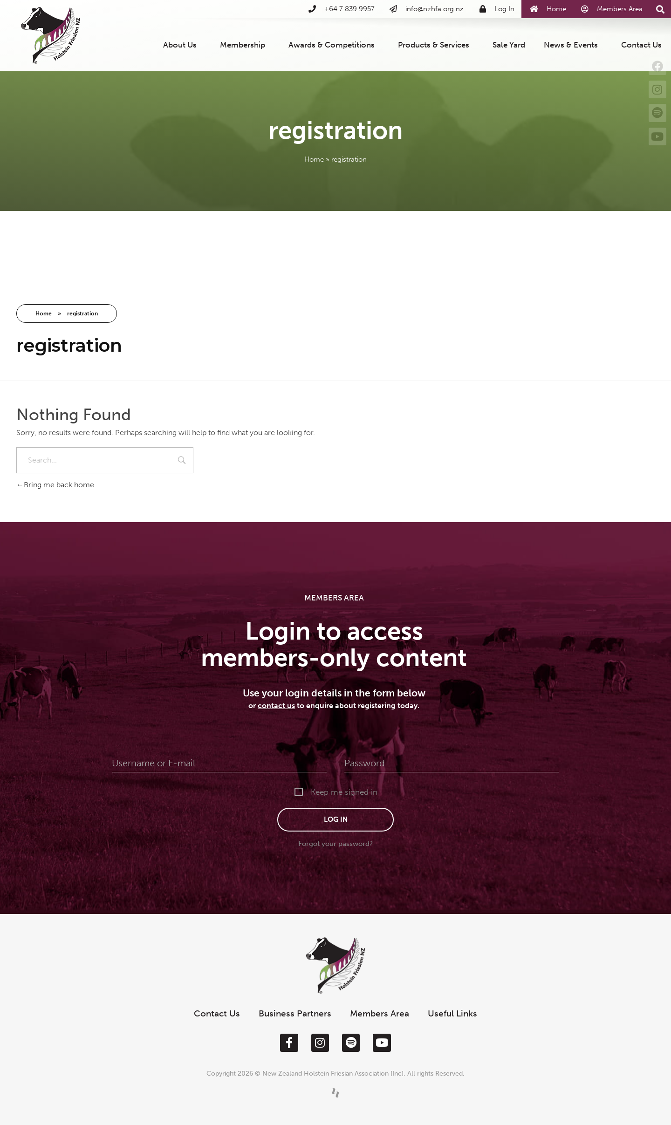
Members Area (379, 1013)
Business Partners (295, 1013)
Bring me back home (55, 484)
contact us (276, 705)
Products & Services (436, 44)
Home (314, 159)
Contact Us (641, 44)
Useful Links (452, 1013)
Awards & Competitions (333, 44)
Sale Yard (509, 44)
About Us (182, 44)
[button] (660, 9)
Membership (245, 44)
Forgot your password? (335, 843)
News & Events (573, 44)
